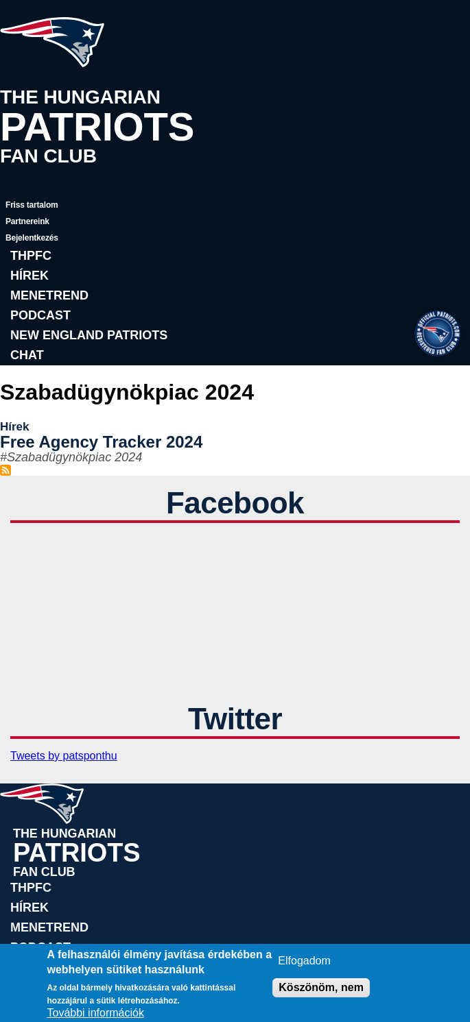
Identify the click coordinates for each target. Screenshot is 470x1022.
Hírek (29, 275)
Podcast (40, 315)
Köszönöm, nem (321, 987)
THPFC (30, 256)
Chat (27, 355)
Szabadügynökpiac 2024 (74, 457)
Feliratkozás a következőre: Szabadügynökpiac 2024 (5, 470)
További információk (95, 1013)
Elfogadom (304, 960)
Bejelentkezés (31, 238)
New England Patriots (88, 335)
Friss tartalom (31, 205)
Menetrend (49, 295)
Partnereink (27, 221)
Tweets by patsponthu (63, 756)
